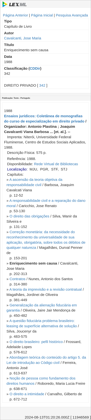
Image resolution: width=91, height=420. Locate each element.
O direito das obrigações (29, 216)
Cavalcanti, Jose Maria (22, 38)
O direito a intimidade (27, 394)
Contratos (17, 279)
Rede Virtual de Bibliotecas (56, 164)
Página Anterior (15, 15)
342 (42, 85)
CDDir (35, 68)
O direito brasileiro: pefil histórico (36, 342)
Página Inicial (42, 15)
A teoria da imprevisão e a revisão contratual (45, 289)
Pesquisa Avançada (72, 15)
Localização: (17, 169)
